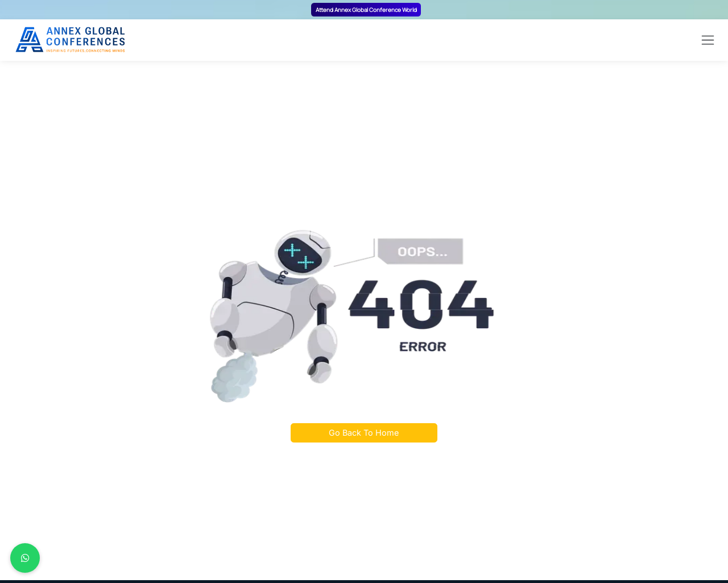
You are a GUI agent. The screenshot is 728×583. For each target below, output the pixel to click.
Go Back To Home (364, 432)
